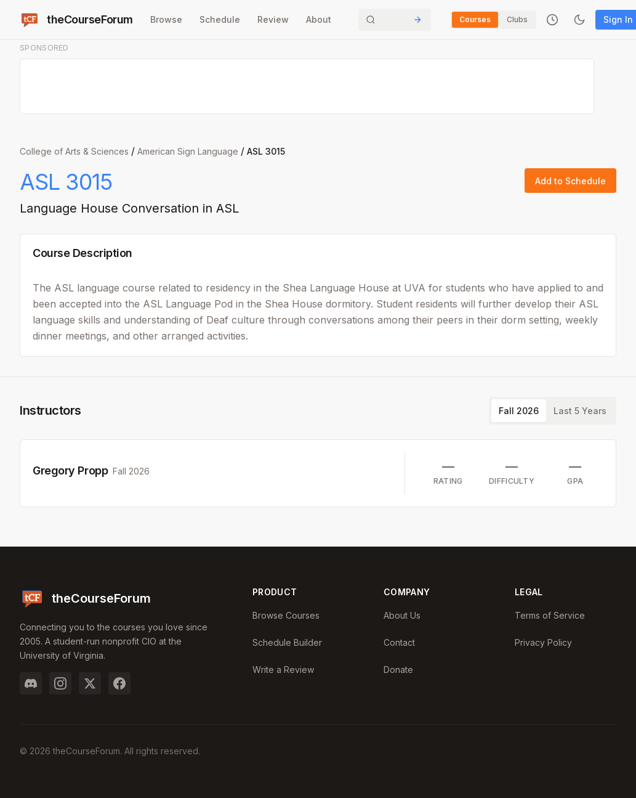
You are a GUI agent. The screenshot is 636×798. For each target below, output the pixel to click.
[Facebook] (119, 683)
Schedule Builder (287, 642)
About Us (402, 615)
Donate (398, 669)
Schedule (219, 19)
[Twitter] (90, 683)
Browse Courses (286, 615)
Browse (166, 19)
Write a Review (283, 669)
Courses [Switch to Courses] (475, 19)
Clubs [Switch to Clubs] (517, 19)
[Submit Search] (417, 19)
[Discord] (31, 683)
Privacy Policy (543, 642)
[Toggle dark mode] (579, 20)
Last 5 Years (579, 410)
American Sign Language (187, 151)
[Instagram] (60, 683)
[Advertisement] (307, 87)
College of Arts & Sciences (74, 151)
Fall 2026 (519, 410)
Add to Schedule (570, 181)
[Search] (394, 20)
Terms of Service (550, 615)
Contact (399, 642)
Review (273, 19)
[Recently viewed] (552, 20)
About (318, 19)
